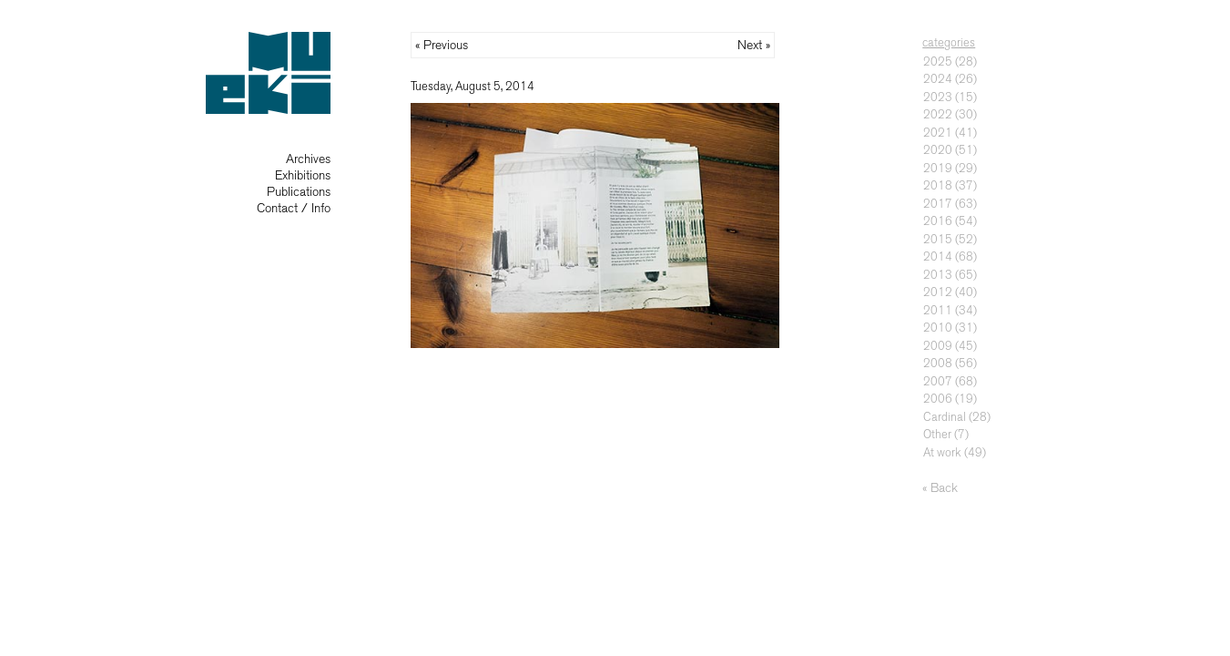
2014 (937, 256)
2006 (937, 398)
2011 (937, 310)
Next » (753, 45)
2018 (937, 185)
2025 (937, 61)
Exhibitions (302, 175)
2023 (937, 97)
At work (942, 452)
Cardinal (944, 417)
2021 (937, 132)
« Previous (441, 45)
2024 (937, 79)
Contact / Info (293, 208)
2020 (937, 150)
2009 (937, 346)
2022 (937, 114)
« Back (940, 488)
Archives (308, 159)
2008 (937, 363)
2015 (937, 239)
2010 (937, 327)
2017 (937, 203)
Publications (298, 192)
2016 (937, 221)
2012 (937, 292)
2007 (937, 381)
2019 (937, 168)
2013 (937, 275)
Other (937, 434)
